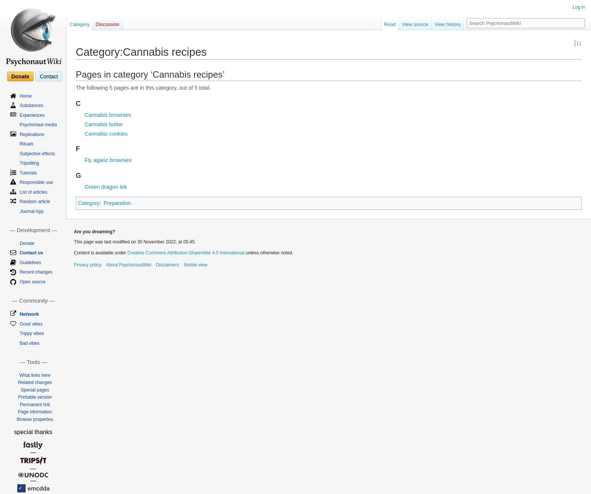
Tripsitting (29, 163)
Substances (31, 105)
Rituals (27, 144)
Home (26, 96)
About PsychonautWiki (128, 265)
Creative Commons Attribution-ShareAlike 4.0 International (186, 252)
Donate (20, 76)
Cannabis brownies (107, 115)
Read (390, 24)
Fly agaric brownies (108, 160)
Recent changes (36, 272)
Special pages (35, 390)
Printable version (35, 397)
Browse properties (35, 419)
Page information (35, 411)
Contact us (31, 252)
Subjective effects (37, 153)
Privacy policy (87, 265)
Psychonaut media (38, 124)
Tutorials (28, 173)
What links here (35, 375)
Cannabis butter (103, 124)
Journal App (31, 211)
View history (448, 24)
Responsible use (36, 182)
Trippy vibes (32, 333)
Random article (35, 201)
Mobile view (195, 265)
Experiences (32, 115)
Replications (32, 134)
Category (89, 203)
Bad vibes (30, 343)
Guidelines (30, 262)
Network (29, 314)
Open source (33, 281)
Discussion (107, 24)
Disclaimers (167, 265)
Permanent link (35, 404)
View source (415, 24)
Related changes (35, 382)
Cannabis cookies (105, 134)
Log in (579, 7)
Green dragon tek (105, 187)
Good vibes (31, 324)
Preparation (117, 203)
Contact (49, 76)
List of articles (33, 192)
